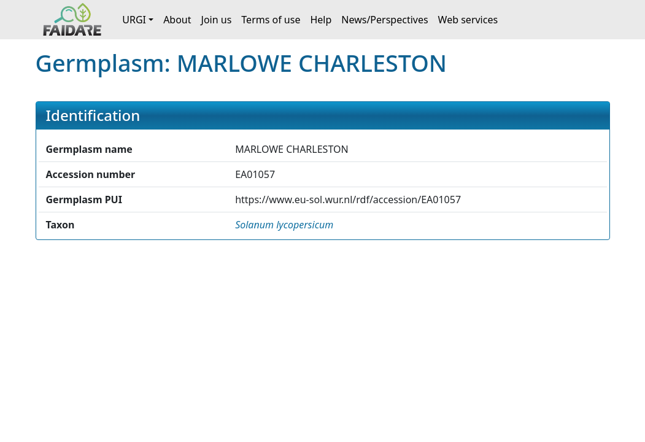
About (177, 19)
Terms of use (270, 19)
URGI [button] (134, 19)
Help (320, 19)
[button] (284, 224)
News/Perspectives (384, 19)
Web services (468, 19)
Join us (216, 19)
